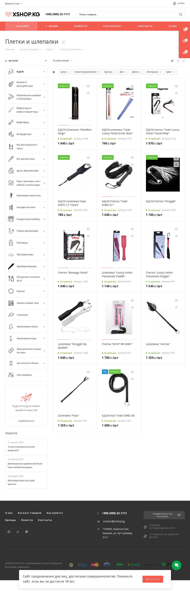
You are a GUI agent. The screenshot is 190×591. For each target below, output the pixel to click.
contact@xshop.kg (114, 521)
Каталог (21, 26)
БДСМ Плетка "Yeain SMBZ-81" (114, 202)
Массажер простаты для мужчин (21, 482)
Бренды (10, 520)
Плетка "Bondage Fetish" (73, 272)
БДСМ (50, 49)
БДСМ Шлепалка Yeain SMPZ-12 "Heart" (72, 202)
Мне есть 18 (153, 579)
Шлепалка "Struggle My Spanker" (72, 345)
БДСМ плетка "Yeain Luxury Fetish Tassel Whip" (162, 131)
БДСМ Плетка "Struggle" (161, 201)
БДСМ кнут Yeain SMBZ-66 (118, 415)
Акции (51, 26)
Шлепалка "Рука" (68, 415)
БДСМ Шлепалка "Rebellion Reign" (75, 131)
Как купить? (112, 26)
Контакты (145, 26)
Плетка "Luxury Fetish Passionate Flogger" (159, 274)
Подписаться (26, 421)
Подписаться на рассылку (167, 515)
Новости (80, 26)
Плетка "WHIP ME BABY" (117, 344)
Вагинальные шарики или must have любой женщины (25, 465)
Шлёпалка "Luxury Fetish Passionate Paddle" (117, 274)
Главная (9, 49)
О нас (173, 26)
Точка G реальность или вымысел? (21, 448)
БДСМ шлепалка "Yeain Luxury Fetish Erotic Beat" (117, 131)
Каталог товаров (30, 49)
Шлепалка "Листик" (158, 344)
